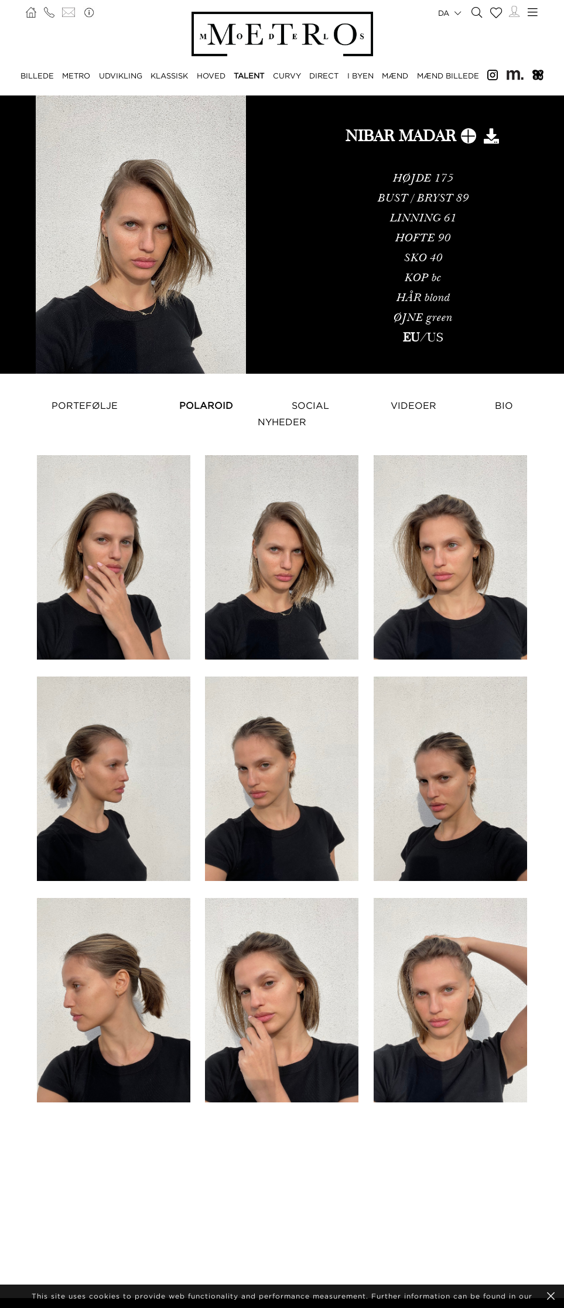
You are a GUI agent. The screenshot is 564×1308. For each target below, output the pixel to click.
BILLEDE (37, 75)
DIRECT (324, 75)
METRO (76, 75)
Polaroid (206, 405)
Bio (504, 405)
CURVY (287, 75)
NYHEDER (282, 421)
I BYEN (360, 75)
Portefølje (85, 405)
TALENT (249, 75)
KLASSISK (169, 75)
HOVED (211, 75)
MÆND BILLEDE (448, 75)
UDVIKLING (120, 75)
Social (310, 405)
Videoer (413, 405)
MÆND (395, 75)
